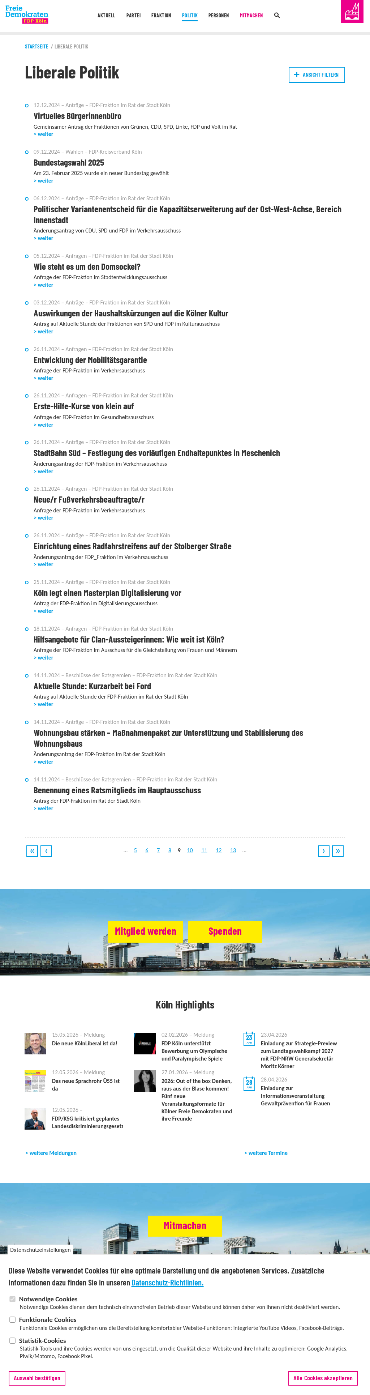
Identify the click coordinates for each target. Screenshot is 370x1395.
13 (233, 850)
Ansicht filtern (321, 75)
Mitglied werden (141, 932)
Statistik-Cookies (42, 1350)
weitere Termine (268, 1152)
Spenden (229, 932)
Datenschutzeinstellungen (40, 1259)
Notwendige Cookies (48, 1308)
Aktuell (102, 16)
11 (204, 850)
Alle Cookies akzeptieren (323, 1388)
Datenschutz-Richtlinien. (168, 1292)
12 (218, 850)
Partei (130, 16)
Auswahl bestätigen (37, 1388)
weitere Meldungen (53, 1152)
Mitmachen (255, 16)
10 (190, 850)
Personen (220, 16)
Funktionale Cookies (48, 1329)
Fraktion (160, 16)
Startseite (36, 47)
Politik (189, 16)
